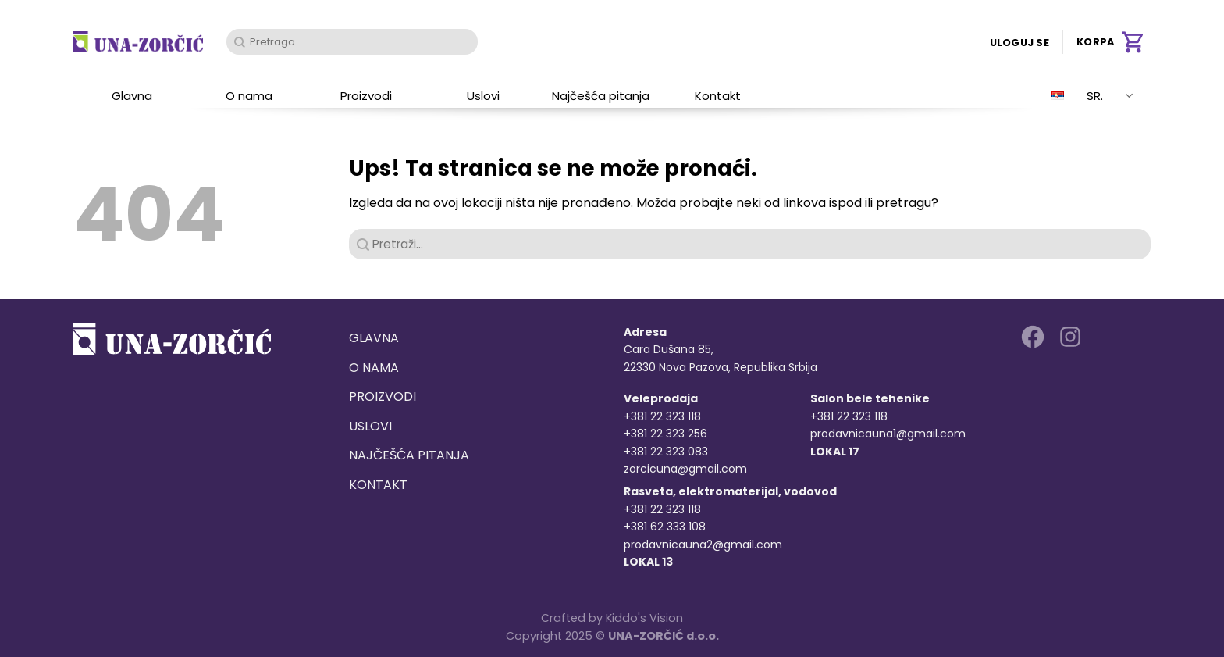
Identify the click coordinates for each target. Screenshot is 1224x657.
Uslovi (483, 95)
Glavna (132, 95)
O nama (249, 95)
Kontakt (718, 95)
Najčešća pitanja (600, 95)
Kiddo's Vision (644, 618)
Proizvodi (366, 95)
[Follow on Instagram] (1070, 336)
